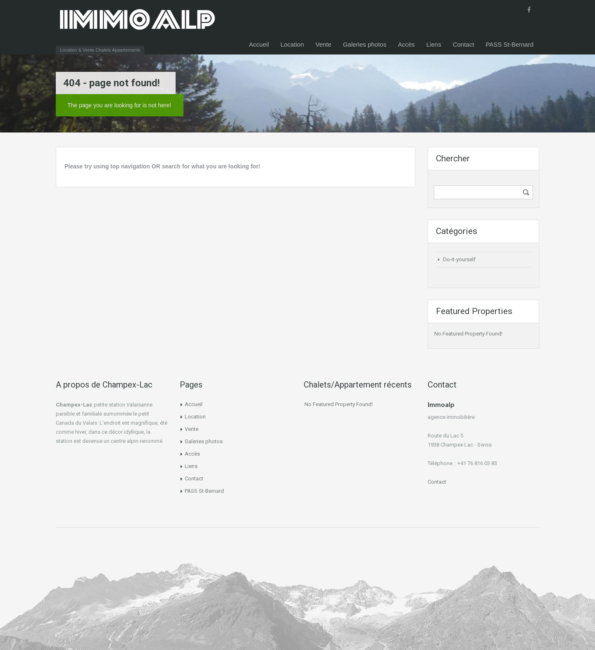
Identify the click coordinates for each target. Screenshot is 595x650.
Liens (433, 44)
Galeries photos (364, 44)
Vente (323, 44)
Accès (406, 44)
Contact (463, 44)
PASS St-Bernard (509, 44)
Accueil (259, 44)
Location (292, 44)
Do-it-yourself (459, 259)
